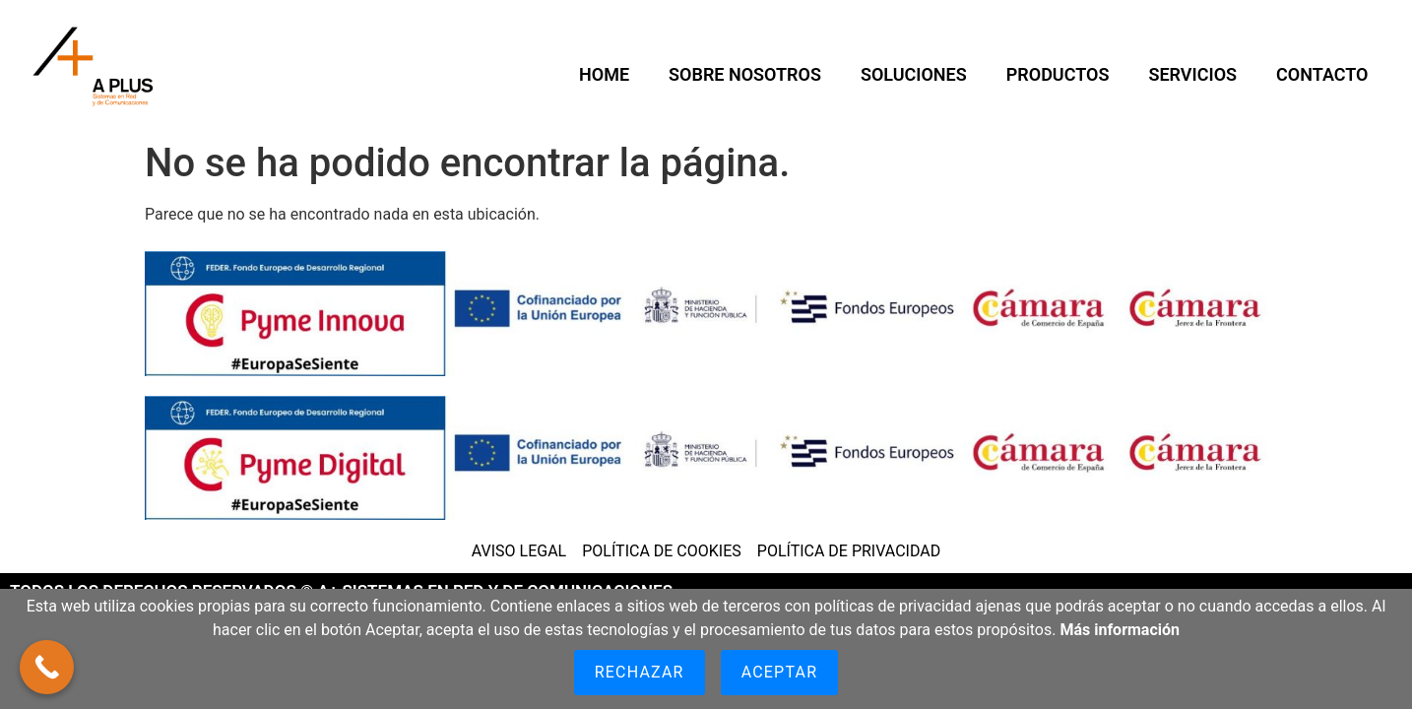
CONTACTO (1322, 74)
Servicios (1192, 74)
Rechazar (639, 672)
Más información (1119, 629)
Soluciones (914, 74)
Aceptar (779, 672)
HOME (604, 74)
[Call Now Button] (47, 667)
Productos (1058, 74)
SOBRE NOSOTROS (745, 74)
